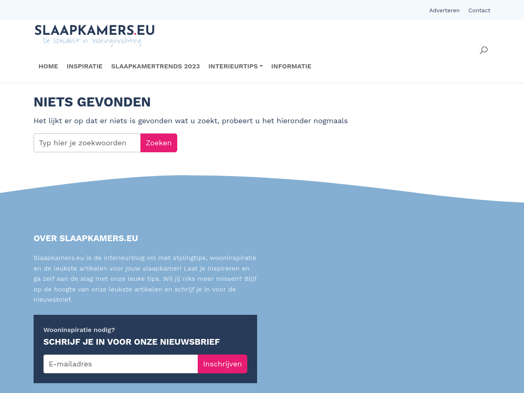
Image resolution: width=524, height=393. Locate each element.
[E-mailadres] (120, 364)
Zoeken (159, 142)
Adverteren (444, 10)
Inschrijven (222, 363)
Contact (479, 10)
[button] (483, 50)
